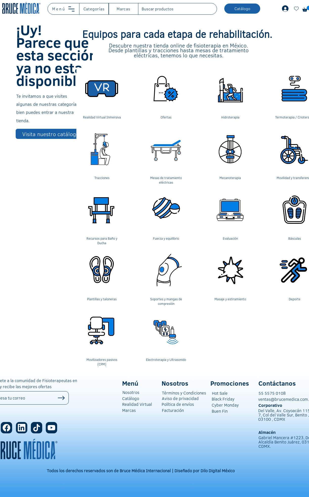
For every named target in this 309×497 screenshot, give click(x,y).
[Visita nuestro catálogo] (51, 134)
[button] (64, 9)
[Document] (296, 8)
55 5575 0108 (272, 393)
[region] (101, 97)
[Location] (6, 427)
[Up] (61, 398)
